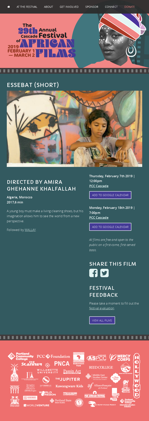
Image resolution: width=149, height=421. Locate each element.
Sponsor (91, 7)
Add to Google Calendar (110, 195)
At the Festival (27, 7)
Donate (129, 7)
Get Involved (69, 7)
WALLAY (30, 230)
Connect (111, 7)
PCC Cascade (98, 186)
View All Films (102, 320)
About (48, 7)
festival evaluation (101, 308)
